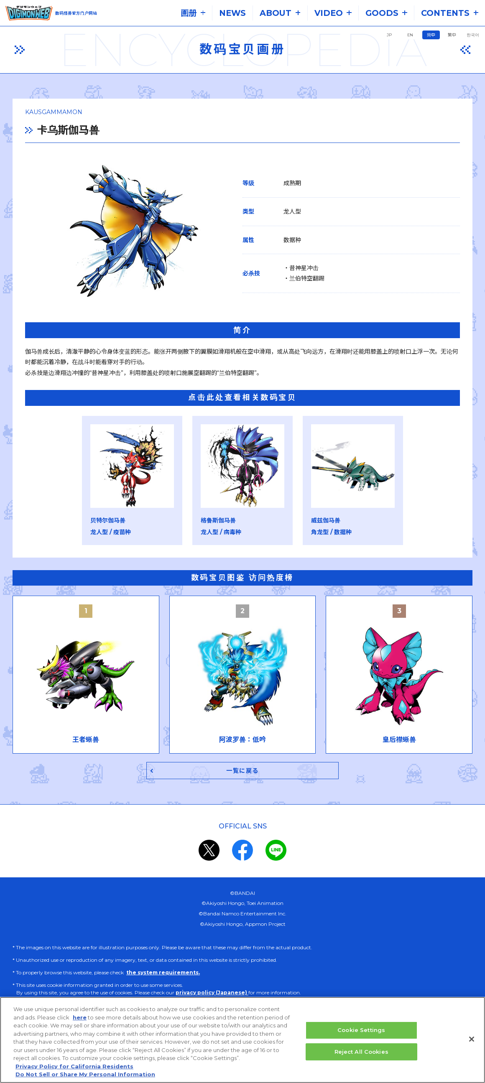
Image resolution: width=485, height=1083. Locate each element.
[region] (242, 1040)
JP (389, 35)
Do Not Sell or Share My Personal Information (85, 1074)
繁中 (452, 35)
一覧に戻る (242, 771)
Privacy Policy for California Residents (74, 1066)
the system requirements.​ (163, 974)
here (80, 1017)
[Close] (471, 1039)
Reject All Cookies (361, 1051)
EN (410, 35)
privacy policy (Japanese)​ (212, 994)
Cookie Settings (361, 1030)
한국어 (473, 35)
